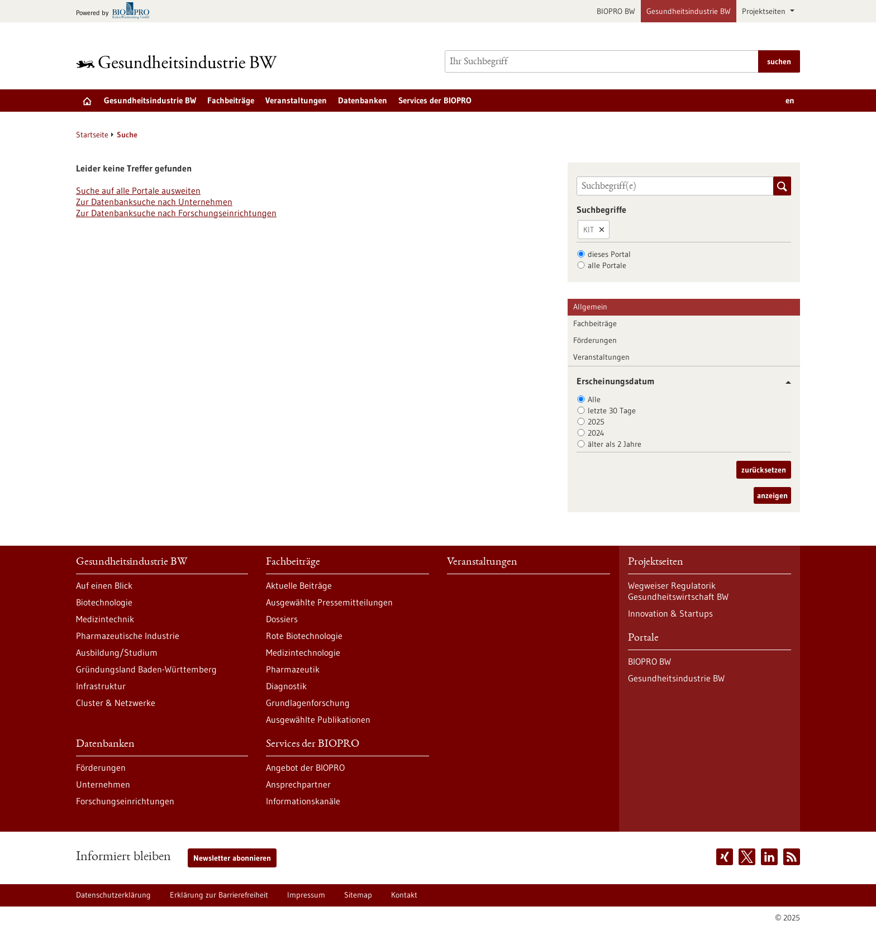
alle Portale (607, 265)
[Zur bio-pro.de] (116, 11)
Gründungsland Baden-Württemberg (146, 669)
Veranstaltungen (296, 100)
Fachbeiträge (230, 100)
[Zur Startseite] (179, 61)
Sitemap (358, 895)
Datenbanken (362, 100)
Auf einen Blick (104, 585)
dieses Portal (609, 254)
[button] (784, 382)
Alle (594, 399)
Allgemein (590, 307)
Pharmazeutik (293, 669)
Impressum (306, 895)
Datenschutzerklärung (113, 895)
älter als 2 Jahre (614, 444)
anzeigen (772, 495)
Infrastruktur (101, 685)
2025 (596, 422)
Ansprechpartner (298, 784)
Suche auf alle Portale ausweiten (138, 190)
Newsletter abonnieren (232, 858)
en (789, 100)
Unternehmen (103, 784)
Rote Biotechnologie (304, 635)
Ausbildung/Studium (117, 652)
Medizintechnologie (303, 652)
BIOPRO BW (616, 11)
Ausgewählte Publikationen (318, 719)
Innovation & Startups (670, 613)
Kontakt (404, 895)
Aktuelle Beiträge (299, 585)
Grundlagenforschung (308, 702)
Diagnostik (286, 685)
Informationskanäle (303, 801)
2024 (596, 433)
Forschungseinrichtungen (125, 801)
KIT (588, 229)
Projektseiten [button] (765, 11)
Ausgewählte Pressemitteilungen (329, 602)
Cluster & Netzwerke (115, 702)
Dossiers (282, 618)
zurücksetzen (763, 470)
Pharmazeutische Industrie (127, 635)
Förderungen (595, 340)
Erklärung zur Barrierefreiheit (219, 895)
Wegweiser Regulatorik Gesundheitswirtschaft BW (678, 591)
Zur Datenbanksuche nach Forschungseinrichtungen (176, 212)
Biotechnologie (104, 602)
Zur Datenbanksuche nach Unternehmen (154, 201)
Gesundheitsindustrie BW (688, 11)
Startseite (92, 135)
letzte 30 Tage (612, 411)
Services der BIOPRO (435, 100)
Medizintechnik (105, 618)
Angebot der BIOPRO (305, 767)
